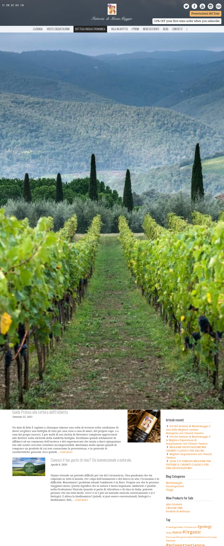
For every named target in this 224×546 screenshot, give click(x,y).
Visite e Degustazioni (58, 29)
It (3, 5)
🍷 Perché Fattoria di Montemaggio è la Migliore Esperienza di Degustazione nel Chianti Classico (188, 440)
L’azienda (38, 29)
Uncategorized (175, 486)
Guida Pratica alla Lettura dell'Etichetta (40, 412)
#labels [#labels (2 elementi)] (177, 532)
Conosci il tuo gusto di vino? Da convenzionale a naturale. (91, 460)
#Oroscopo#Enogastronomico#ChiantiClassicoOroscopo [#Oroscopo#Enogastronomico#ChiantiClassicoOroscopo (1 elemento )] (191, 537)
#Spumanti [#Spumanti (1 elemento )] (170, 541)
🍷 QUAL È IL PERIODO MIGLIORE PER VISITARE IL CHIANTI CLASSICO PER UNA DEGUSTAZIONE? (188, 464)
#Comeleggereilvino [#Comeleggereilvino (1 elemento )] (175, 527)
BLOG (165, 29)
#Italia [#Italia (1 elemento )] (169, 533)
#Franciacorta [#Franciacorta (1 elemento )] (190, 527)
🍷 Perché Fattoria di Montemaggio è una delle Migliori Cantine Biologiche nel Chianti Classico (188, 430)
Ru (17, 5)
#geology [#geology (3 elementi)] (204, 527)
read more (66, 452)
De (12, 5)
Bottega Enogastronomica (90, 29)
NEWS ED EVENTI (151, 29)
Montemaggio (174, 482)
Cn (22, 5)
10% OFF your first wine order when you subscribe (187, 21)
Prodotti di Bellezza (178, 511)
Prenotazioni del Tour (205, 13)
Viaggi (169, 489)
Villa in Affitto (119, 29)
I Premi (135, 29)
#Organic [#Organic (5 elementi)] (191, 531)
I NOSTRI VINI (174, 508)
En (7, 5)
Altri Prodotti (174, 504)
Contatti (177, 29)
